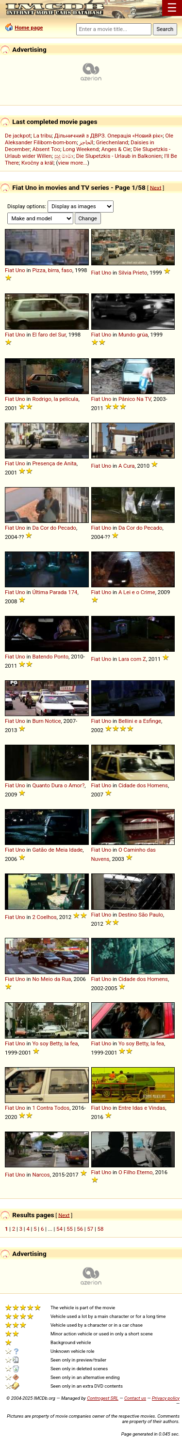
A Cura (126, 465)
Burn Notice (46, 721)
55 (69, 1228)
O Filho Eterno (135, 1172)
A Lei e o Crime (136, 592)
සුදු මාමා (64, 156)
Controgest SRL (102, 1398)
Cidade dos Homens (143, 785)
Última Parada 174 (54, 592)
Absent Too (46, 149)
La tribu (42, 135)
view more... (72, 162)
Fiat (9, 270)
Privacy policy (166, 1398)
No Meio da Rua (51, 979)
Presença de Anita (54, 463)
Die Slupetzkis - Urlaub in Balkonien (119, 156)
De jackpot (18, 135)
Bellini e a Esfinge (139, 721)
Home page (29, 27)
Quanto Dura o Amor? (58, 785)
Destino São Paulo (140, 914)
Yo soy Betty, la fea (55, 1043)
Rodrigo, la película (55, 399)
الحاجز (86, 142)
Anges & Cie (116, 149)
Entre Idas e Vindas (141, 1107)
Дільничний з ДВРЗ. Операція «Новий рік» (108, 135)
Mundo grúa (133, 334)
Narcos (41, 1174)
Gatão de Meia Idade (57, 849)
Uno (20, 270)
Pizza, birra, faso (52, 270)
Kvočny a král (37, 162)
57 (90, 1228)
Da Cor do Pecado (54, 527)
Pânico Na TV (134, 399)
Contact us (135, 1398)
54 (59, 1228)
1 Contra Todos (50, 1107)
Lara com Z (132, 659)
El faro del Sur (49, 334)
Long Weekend (81, 149)
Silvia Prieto (132, 272)
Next (155, 187)
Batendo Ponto (50, 656)
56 (80, 1228)
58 (101, 1228)
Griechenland (112, 142)
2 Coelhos (44, 917)
